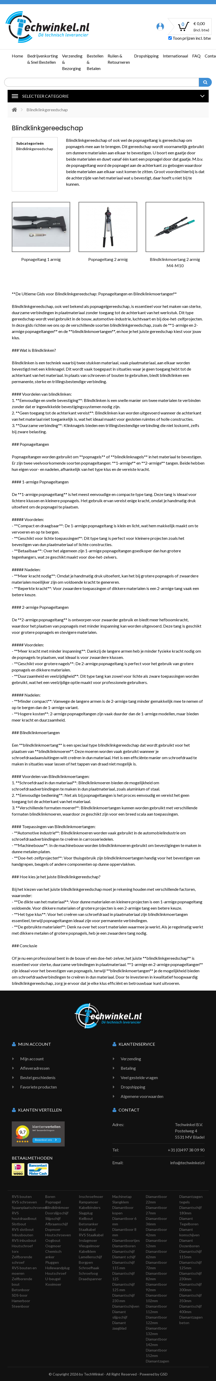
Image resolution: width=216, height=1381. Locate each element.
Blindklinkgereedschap (34, 149)
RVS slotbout (23, 1229)
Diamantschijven (125, 1306)
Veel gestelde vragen (139, 1077)
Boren (50, 1196)
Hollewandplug (57, 1268)
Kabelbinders (90, 1207)
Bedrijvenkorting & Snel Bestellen (42, 59)
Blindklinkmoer (57, 1207)
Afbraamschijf (56, 1224)
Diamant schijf (123, 1257)
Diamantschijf (123, 1251)
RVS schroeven (24, 1202)
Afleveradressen (34, 1068)
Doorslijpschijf (56, 1213)
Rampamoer (88, 1202)
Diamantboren (124, 1246)
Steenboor (20, 1306)
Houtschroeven (58, 1235)
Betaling (128, 1068)
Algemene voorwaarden (142, 1096)
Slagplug (86, 1213)
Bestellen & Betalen (95, 62)
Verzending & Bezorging (72, 62)
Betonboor (21, 1290)
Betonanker (88, 1224)
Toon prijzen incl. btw (189, 38)
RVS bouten (22, 1196)
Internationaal (175, 55)
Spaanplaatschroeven (29, 1207)
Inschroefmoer (91, 1196)
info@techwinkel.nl (187, 1162)
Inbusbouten (22, 1235)
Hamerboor (21, 1300)
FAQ (196, 55)
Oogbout (52, 1240)
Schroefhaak (89, 1268)
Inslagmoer (88, 1240)
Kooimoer (53, 1284)
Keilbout (86, 1218)
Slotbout (19, 1224)
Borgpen (86, 1262)
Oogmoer (53, 1246)
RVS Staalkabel (91, 1235)
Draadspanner (90, 1279)
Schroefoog (88, 1273)
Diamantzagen (157, 1361)
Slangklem (120, 1202)
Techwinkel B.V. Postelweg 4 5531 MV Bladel (189, 1130)
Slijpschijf (52, 1218)
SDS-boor (19, 1295)
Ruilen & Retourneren (119, 59)
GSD (164, 1374)
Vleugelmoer (89, 1246)
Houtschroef (55, 1273)
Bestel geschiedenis (38, 1077)
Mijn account (32, 1058)
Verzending (131, 1058)
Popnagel (53, 1202)
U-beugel (52, 1279)
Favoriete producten (38, 1086)
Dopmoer (52, 1229)
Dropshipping (146, 55)
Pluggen (52, 1262)
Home (17, 55)
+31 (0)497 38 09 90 (186, 1149)
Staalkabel (87, 1229)
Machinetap (122, 1196)
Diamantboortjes (126, 1240)
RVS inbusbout (24, 1240)
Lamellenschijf (90, 1257)
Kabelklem (87, 1251)
